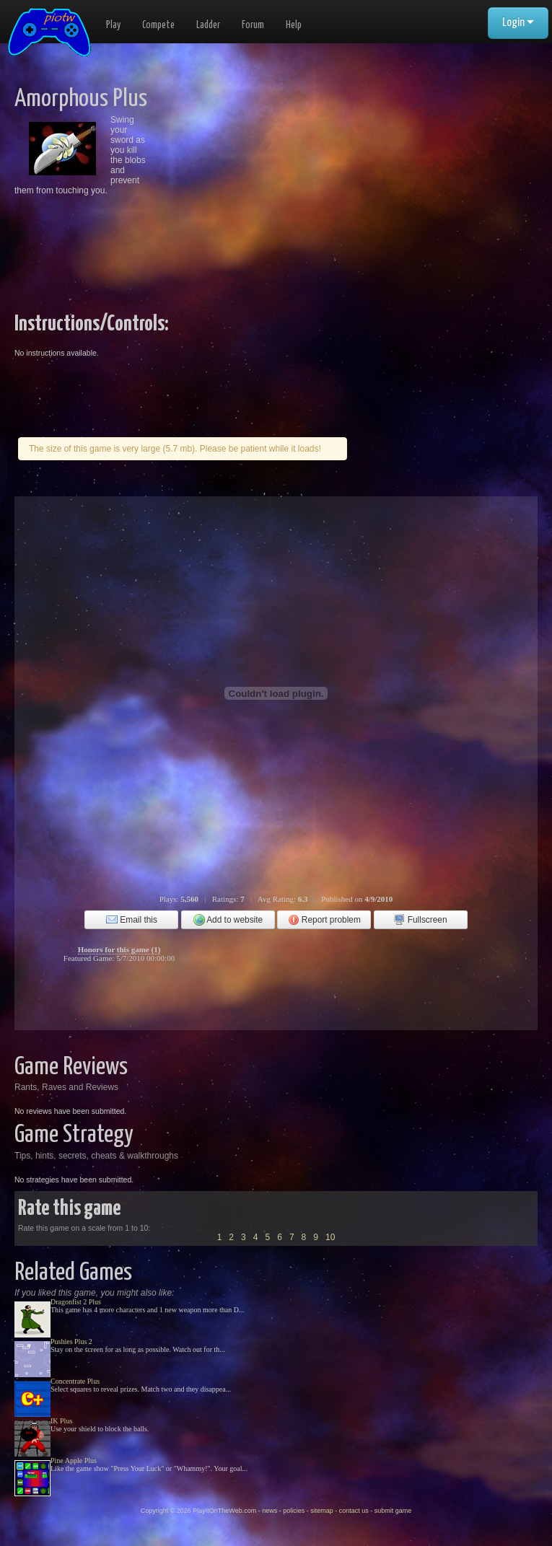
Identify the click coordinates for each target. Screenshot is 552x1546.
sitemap (321, 1510)
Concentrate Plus (75, 1381)
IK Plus (61, 1421)
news (269, 1510)
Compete (158, 25)
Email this (131, 920)
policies (294, 1510)
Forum (253, 25)
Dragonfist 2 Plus (76, 1302)
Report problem (324, 920)
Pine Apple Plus (74, 1460)
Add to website (228, 920)
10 (330, 1237)
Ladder (208, 25)
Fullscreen (420, 920)
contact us (354, 1510)
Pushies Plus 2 (71, 1341)
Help (294, 25)
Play (113, 25)
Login (518, 23)
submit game (393, 1510)
